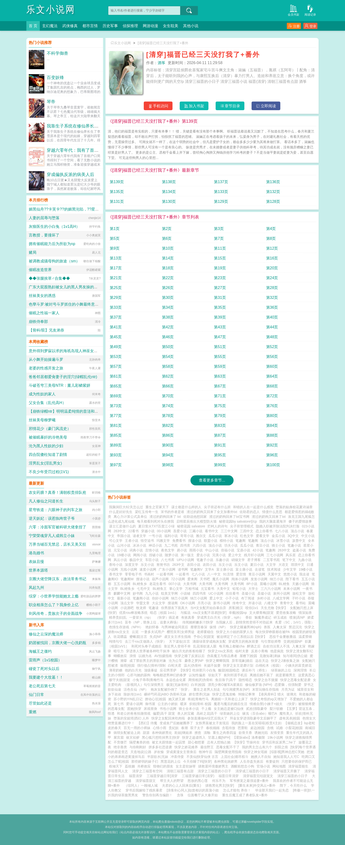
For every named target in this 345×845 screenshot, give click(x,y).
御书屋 (150, 704)
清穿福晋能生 (299, 766)
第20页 (272, 268)
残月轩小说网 (254, 555)
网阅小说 (140, 555)
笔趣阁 (241, 541)
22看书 (133, 531)
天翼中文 (274, 574)
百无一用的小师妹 (137, 728)
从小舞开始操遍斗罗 (46, 359)
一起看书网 (164, 574)
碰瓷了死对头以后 (44, 669)
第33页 (116, 307)
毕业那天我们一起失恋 (272, 790)
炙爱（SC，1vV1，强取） (294, 622)
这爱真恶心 (306, 675)
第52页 (272, 347)
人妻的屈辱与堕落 (44, 218)
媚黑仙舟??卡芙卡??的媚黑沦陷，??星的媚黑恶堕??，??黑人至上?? (87, 209)
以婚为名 (145, 656)
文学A (209, 569)
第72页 (272, 396)
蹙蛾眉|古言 (138, 637)
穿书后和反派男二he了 (279, 742)
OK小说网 (187, 603)
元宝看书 (207, 589)
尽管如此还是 (40, 703)
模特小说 (226, 541)
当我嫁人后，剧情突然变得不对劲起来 (244, 622)
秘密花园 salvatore (191, 526)
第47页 (220, 337)
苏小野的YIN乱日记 (128, 699)
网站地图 (279, 766)
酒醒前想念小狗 (242, 766)
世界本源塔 (38, 570)
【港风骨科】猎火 (270, 694)
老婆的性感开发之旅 (46, 368)
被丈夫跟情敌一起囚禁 (168, 742)
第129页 (221, 201)
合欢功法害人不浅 (276, 646)
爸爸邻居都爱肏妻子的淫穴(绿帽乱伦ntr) (63, 377)
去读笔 (260, 569)
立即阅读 (266, 106)
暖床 (183, 704)
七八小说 (281, 531)
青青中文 (286, 603)
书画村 (149, 574)
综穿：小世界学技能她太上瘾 (54, 596)
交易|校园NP (292, 641)
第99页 (220, 465)
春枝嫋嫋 (212, 728)
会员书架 (293, 10)
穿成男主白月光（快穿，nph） (220, 617)
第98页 (168, 465)
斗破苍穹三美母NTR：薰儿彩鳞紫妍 (59, 385)
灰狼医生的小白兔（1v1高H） (54, 226)
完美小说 (219, 555)
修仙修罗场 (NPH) (258, 685)
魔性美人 (286, 713)
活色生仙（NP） (136, 689)
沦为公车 (175, 661)
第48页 (272, 337)
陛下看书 (292, 579)
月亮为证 (288, 689)
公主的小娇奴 (168, 704)
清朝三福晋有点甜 (181, 771)
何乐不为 (218, 781)
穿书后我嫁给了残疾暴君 (144, 790)
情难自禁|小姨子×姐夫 (266, 704)
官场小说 (263, 766)
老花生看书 (157, 584)
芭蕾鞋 (243, 728)
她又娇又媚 (176, 699)
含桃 (270, 728)
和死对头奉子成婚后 (146, 646)
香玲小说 (115, 565)
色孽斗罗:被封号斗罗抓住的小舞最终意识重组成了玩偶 (75, 304)
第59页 (220, 366)
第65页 (116, 386)
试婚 (279, 728)
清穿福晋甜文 (147, 781)
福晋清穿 (136, 776)
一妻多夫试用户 (152, 632)
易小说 (182, 550)
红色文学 (246, 536)
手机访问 (158, 106)
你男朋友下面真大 (174, 608)
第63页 (220, 376)
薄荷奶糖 (115, 670)
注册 (294, 26)
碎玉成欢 (280, 617)
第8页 (271, 238)
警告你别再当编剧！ (157, 795)
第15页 (220, 258)
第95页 (220, 455)
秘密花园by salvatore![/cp (238, 521)
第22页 (168, 278)
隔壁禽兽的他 (139, 742)
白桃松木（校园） (269, 665)
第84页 (272, 425)
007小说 (174, 584)
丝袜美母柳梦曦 (42, 420)
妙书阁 (138, 593)
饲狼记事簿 (246, 694)
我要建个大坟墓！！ (46, 677)
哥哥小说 (187, 536)
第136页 (273, 182)
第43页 (220, 327)
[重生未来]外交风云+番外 (257, 785)
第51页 (220, 347)
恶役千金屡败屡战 (282, 637)
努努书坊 (163, 565)
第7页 (219, 238)
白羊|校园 (198, 685)
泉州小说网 (281, 593)
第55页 (220, 357)
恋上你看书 (264, 531)
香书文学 (115, 574)
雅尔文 (201, 536)
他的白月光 (133, 670)
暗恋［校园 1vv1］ (164, 613)
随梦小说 (171, 555)
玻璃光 (292, 694)
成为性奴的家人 (42, 394)
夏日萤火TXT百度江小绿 (156, 526)
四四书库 (199, 593)
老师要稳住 (205, 632)
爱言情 (241, 574)
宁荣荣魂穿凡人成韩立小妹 (52, 536)
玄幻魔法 (50, 26)
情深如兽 (305, 613)
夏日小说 (257, 565)
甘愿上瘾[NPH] (219, 737)
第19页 (220, 268)
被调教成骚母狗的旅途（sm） (54, 261)
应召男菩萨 (168, 670)
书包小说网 (168, 709)
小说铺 (185, 593)
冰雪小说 (283, 541)
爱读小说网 (134, 704)
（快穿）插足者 (167, 617)
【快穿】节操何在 (246, 742)
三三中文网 (229, 531)
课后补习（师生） (255, 670)
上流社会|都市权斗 (234, 757)
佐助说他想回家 (195, 517)
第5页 (115, 238)
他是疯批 (277, 651)
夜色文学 (167, 550)
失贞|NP (156, 637)
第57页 (116, 366)
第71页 (220, 396)
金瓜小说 (278, 536)
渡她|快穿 (134, 709)
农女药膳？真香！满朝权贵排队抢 (57, 492)
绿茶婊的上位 (281, 670)
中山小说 (211, 550)
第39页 (220, 317)
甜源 (146, 733)
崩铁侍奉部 (38, 322)
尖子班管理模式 (241, 526)
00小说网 (164, 531)
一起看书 (182, 574)
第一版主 (187, 555)
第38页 (168, 317)
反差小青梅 (259, 651)
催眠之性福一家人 (44, 313)
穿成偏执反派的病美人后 (70, 174)
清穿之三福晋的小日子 (215, 771)
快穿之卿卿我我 (217, 661)
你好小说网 (160, 598)
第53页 (116, 357)
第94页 (168, 455)
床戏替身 (150, 709)
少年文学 (289, 569)
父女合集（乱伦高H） (47, 403)
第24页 (272, 278)
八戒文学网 (281, 598)
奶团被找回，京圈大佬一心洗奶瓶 (57, 643)
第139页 (117, 182)
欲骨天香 (245, 733)
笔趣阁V (196, 569)
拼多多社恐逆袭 (160, 747)
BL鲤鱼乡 (140, 584)
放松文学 (299, 593)
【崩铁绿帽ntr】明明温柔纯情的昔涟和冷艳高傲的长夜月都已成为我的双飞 (92, 411)
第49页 (116, 347)
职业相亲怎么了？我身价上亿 (54, 605)
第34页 (168, 307)
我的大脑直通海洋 (272, 521)
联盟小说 (210, 541)
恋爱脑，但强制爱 (288, 685)
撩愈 (198, 733)
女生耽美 (170, 26)
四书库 (185, 545)
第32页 (272, 298)
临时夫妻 (242, 651)
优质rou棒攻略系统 (133, 613)
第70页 (168, 396)
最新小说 (123, 598)
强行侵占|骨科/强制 (151, 665)
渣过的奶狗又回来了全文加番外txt (212, 512)
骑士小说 (278, 545)
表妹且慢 (36, 562)
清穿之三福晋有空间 (148, 771)
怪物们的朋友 (163, 766)
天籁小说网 (300, 584)
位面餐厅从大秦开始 (203, 795)
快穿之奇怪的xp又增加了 (269, 699)
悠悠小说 (290, 574)
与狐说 (185, 613)
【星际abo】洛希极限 (249, 737)
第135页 (117, 192)
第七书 (119, 704)
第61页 (116, 376)
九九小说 (152, 593)
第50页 (168, 347)
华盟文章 (143, 603)
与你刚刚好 (137, 747)
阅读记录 (310, 10)
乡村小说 (263, 598)
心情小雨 (159, 728)
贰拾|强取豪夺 (256, 709)
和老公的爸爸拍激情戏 (133, 713)
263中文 (120, 531)
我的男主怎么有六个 (257, 747)
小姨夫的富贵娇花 (298, 665)
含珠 (180, 795)
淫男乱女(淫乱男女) (45, 463)
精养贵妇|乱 (118, 617)
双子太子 (197, 728)
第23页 (220, 278)
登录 (310, 26)
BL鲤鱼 (284, 584)
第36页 (272, 307)
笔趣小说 (294, 545)
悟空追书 (147, 541)
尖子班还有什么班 (217, 507)
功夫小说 (231, 545)
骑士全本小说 (189, 709)
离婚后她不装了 (261, 675)
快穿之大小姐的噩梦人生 (234, 632)
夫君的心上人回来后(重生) (181, 785)
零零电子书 (133, 574)
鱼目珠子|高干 (225, 680)
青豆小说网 (256, 574)
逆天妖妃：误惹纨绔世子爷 (52, 518)
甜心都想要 (196, 742)
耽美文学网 (169, 593)
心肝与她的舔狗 (138, 675)
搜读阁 (173, 603)
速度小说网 (147, 569)
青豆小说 (262, 545)
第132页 (273, 192)
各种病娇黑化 (162, 733)
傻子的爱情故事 (300, 521)
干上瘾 (206, 709)
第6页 (167, 238)
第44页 (272, 327)
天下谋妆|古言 (179, 641)
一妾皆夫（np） (141, 617)
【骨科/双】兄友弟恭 (46, 330)
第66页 (168, 386)
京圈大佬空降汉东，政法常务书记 (57, 579)
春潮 (184, 728)
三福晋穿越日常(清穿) (199, 776)
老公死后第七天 (42, 686)
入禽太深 (279, 627)
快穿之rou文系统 (220, 651)
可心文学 (115, 541)
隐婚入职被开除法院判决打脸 (277, 526)
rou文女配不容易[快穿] (209, 613)
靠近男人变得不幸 (177, 646)
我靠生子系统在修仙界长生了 (75, 126)
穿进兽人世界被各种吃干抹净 (148, 651)
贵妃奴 (174, 728)
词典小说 (136, 550)
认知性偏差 (197, 675)
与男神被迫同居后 (174, 627)
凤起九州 (36, 587)
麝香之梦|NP (193, 661)
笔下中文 (289, 560)
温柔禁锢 (305, 637)
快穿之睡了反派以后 (189, 656)
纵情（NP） (219, 627)
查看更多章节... (212, 480)
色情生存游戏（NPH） (126, 627)
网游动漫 (150, 26)
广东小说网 (167, 569)
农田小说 (193, 565)
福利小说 (171, 536)
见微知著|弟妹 (270, 656)
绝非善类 (120, 747)
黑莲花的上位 (171, 761)
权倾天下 (115, 766)
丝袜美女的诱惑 (42, 296)
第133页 (221, 192)
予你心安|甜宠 (203, 637)
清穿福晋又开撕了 (287, 771)
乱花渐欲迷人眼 (205, 646)
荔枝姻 (130, 766)
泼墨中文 (298, 541)
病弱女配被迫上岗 (127, 733)
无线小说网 (128, 569)
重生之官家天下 (157, 507)
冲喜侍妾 (177, 757)
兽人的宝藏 (185, 713)
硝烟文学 (238, 560)
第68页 (272, 386)
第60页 (272, 366)
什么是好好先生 (120, 512)
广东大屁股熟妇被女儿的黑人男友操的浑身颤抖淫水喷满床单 (80, 287)
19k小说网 (275, 737)
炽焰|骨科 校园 (200, 704)
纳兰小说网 (179, 598)
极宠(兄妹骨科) (177, 685)
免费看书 (179, 541)
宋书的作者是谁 (172, 512)
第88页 (272, 435)
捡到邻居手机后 (235, 675)
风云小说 (120, 560)
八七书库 (167, 560)
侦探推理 (130, 26)
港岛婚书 (36, 553)
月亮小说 (204, 603)
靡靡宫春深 (198, 627)
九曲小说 (304, 560)
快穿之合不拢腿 (266, 680)
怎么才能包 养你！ (237, 790)
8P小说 (251, 584)
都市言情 (90, 26)
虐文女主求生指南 (177, 637)
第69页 (116, 396)
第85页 (116, 435)
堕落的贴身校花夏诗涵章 (294, 507)
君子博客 (254, 560)
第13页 (116, 258)
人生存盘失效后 (251, 761)
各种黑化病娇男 (225, 761)
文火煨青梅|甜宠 (261, 613)
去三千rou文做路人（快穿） (146, 641)
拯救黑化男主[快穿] (219, 785)
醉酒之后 (253, 646)
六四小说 (199, 545)
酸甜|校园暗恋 (228, 670)
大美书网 (189, 584)
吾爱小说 (180, 531)
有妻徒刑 (272, 761)
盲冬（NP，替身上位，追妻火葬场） (152, 622)
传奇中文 (239, 603)
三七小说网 (274, 555)
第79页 (220, 416)
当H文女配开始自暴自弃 (208, 608)
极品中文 (136, 560)
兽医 (267, 627)
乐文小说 (147, 565)
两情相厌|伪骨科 (200, 680)
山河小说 (123, 545)
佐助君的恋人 (250, 512)
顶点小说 (297, 531)
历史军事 (110, 26)
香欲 (248, 617)
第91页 (220, 445)
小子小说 (232, 598)
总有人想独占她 (218, 742)
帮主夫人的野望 (172, 781)
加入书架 (194, 106)
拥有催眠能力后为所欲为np (52, 244)
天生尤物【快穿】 (274, 608)
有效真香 (188, 617)
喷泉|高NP (297, 617)
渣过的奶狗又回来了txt (269, 517)
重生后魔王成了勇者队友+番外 (245, 795)
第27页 (220, 288)
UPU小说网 (185, 560)
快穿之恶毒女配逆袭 (295, 680)
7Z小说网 (178, 579)
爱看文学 (262, 536)
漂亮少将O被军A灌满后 (225, 685)
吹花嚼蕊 (120, 637)
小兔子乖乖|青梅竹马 (148, 680)
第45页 (116, 337)
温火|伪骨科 (192, 665)
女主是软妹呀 (186, 766)
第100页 (273, 465)
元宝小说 (120, 550)
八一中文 (214, 574)
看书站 (301, 603)
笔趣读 (154, 608)
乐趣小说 (222, 560)
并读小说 (255, 603)
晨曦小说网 (268, 584)
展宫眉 (119, 737)
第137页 (221, 182)
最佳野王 (207, 747)
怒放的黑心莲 (198, 781)
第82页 (168, 425)
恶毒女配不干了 (228, 747)
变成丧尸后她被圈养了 (176, 723)
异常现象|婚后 (242, 661)
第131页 (117, 201)
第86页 (168, 435)
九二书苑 (171, 545)
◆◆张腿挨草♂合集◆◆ (49, 278)
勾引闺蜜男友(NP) (236, 689)
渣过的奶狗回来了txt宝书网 (229, 517)
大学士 (253, 589)
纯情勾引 (115, 641)
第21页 (116, 278)
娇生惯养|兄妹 (199, 694)
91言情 (228, 574)
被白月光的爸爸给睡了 (189, 651)
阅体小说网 (239, 579)
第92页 (272, 445)
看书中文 (211, 531)
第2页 (167, 229)
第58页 (168, 366)
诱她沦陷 (261, 733)
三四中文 (246, 531)
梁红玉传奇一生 (146, 512)
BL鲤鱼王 (160, 589)
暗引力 (119, 651)
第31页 (220, 298)
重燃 (32, 712)
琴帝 (51, 101)
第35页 (220, 307)
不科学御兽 (57, 53)
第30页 (168, 298)
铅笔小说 (239, 589)
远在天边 (262, 661)
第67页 (220, 386)
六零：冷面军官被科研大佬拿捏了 (57, 527)
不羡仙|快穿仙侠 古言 (202, 757)
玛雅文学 (163, 541)
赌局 (32, 252)
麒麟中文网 (122, 593)
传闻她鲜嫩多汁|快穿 (197, 622)
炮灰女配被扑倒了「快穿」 (171, 689)
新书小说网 (221, 603)
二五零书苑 (271, 560)
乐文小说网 (50, 9)
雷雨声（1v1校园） (45, 660)
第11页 (220, 248)
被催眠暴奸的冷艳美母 (48, 437)
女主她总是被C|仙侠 (229, 709)
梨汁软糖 (276, 709)
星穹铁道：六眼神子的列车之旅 (55, 510)
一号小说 (155, 536)
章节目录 (230, 106)
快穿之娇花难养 (186, 747)
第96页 (272, 455)
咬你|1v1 (251, 608)
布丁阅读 (247, 598)
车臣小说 (152, 560)
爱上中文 (235, 555)
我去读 (304, 574)
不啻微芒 (120, 742)
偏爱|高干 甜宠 (164, 713)
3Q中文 (293, 536)
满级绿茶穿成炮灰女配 (209, 641)
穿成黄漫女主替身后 (181, 752)
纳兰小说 (276, 579)
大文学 (271, 565)
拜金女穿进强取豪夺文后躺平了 (253, 718)
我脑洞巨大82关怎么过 (126, 507)
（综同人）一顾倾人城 (141, 785)
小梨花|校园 (294, 728)
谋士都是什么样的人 (186, 507)
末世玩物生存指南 (265, 689)
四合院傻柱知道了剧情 (48, 455)
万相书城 (191, 589)
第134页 (169, 192)
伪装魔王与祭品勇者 (222, 656)
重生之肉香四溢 (224, 733)
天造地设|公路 (140, 752)
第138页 (169, 182)
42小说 (258, 550)
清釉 (207, 733)
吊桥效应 (144, 766)
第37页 (116, 317)
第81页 (116, 425)
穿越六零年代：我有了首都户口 (77, 150)
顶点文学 (127, 603)
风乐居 (291, 555)
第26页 (168, 288)
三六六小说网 (271, 589)
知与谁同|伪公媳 (295, 656)
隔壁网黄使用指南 (228, 752)
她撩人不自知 (261, 757)
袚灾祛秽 (132, 737)
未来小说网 (291, 589)
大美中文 (223, 589)
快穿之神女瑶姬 (255, 752)
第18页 (168, 268)
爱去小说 (203, 555)
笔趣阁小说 (141, 598)
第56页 (272, 357)
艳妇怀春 (152, 627)
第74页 (168, 406)
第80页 (272, 416)
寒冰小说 (231, 536)
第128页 (273, 201)
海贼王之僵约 (40, 651)
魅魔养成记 (262, 617)
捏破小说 (155, 555)
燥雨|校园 (127, 665)
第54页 (168, 357)
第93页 (116, 455)
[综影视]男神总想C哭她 (287, 752)
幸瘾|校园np (238, 613)
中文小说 (308, 536)
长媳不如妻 (212, 665)
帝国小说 (123, 536)
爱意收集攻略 (286, 613)
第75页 (220, 406)
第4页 (271, 229)
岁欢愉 (159, 752)
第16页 (272, 258)
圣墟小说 (248, 593)
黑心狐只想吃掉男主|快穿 (161, 737)
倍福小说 (227, 550)
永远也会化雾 (176, 680)
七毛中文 (143, 589)
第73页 (116, 406)
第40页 (272, 317)
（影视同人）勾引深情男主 (144, 685)
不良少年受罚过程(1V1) (49, 472)
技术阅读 (274, 569)
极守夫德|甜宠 (119, 680)
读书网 (183, 569)
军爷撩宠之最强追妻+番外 (249, 781)
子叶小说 (298, 598)
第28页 (272, 288)
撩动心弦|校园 (155, 699)
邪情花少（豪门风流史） (50, 429)
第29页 (116, 298)
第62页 (168, 376)
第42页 (168, 327)
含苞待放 (228, 728)
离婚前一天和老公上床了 (229, 699)
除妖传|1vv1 (133, 694)
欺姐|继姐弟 (183, 733)
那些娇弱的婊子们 (144, 761)
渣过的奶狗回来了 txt (165, 517)
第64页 (272, 376)
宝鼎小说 (243, 550)
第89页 (116, 445)
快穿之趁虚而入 (194, 737)
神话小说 (155, 545)
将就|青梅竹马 (198, 699)
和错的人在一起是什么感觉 (253, 507)
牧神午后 (205, 752)
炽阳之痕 (281, 747)
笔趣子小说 (204, 560)
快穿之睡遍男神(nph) (245, 627)
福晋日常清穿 (229, 776)
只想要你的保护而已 (297, 761)
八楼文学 (270, 603)
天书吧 (205, 579)
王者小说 (131, 541)
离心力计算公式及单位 (130, 517)
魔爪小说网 (220, 579)
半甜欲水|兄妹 (157, 757)
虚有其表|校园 (289, 718)
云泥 (135, 632)
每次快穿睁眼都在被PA (272, 632)
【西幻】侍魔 (147, 723)
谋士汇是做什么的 (122, 526)
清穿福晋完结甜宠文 (259, 776)
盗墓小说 (299, 550)
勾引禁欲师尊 (271, 641)
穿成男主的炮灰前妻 (243, 641)
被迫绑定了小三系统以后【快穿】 (242, 637)
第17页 (116, 268)
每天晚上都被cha (232, 646)
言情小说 (152, 550)
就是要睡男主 (286, 675)
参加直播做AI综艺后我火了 (207, 718)
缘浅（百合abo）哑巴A (259, 713)
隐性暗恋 (245, 680)
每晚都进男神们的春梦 (169, 675)
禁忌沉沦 (295, 627)
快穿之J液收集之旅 (285, 661)
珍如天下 (214, 675)
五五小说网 (122, 584)
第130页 (169, 201)
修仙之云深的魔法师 (46, 634)
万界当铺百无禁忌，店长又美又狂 (57, 544)
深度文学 (131, 565)
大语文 (283, 565)
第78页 (168, 416)
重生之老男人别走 (206, 689)
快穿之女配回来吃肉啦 (168, 718)
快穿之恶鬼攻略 (224, 694)
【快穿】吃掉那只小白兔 (197, 670)
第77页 (116, 416)
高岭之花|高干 (207, 713)
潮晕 (123, 661)
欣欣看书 (232, 593)
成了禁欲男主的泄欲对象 (147, 661)
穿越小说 (148, 531)
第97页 (116, 465)
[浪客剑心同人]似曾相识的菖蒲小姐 (193, 790)
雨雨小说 (196, 550)
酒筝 (161, 63)
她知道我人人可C (286, 757)
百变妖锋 (55, 77)
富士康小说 (224, 569)
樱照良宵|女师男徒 (181, 632)
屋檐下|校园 (248, 656)
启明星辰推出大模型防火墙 (196, 521)
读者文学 (139, 536)
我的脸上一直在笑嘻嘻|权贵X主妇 (256, 723)
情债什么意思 (272, 512)
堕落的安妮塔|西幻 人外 (131, 718)
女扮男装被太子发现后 (212, 723)
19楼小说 (124, 555)
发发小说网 (259, 579)
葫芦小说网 (160, 579)
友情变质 (277, 733)
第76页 (272, 406)
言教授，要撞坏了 (44, 235)
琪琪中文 (297, 565)
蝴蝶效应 (120, 656)
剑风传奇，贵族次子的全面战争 (55, 613)
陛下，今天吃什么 (293, 785)
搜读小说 (194, 541)
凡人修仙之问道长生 (46, 501)
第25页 (116, 288)
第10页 (168, 248)
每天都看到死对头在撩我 (155, 521)
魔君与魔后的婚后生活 (230, 704)
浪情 (132, 656)
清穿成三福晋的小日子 (253, 771)
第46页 (168, 337)
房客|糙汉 (236, 608)
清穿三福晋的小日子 (293, 776)
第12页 (272, 248)
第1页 (115, 229)
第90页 (168, 445)
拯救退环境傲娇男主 (213, 766)
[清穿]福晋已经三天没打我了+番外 (163, 43)
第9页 (115, 248)
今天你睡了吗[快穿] (197, 761)
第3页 (219, 229)
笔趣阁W (127, 579)
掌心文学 (176, 589)
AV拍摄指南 (163, 656)
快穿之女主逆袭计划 (238, 665)
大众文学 (158, 603)
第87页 (220, 435)
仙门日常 (36, 695)
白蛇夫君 (174, 665)
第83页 (220, 425)
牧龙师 (141, 608)
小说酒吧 (127, 608)
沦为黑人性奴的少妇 (46, 446)
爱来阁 (192, 579)
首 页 (33, 26)
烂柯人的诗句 (217, 526)
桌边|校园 (257, 728)
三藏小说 (195, 531)
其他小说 (190, 26)
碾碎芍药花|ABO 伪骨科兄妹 (165, 694)
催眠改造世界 (40, 270)
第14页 (168, 258)
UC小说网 (215, 593)
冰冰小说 (139, 545)
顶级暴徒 (150, 670)
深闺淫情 (300, 670)
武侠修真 (70, 26)
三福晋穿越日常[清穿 (163, 776)
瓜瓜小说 (215, 536)
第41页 (116, 327)
